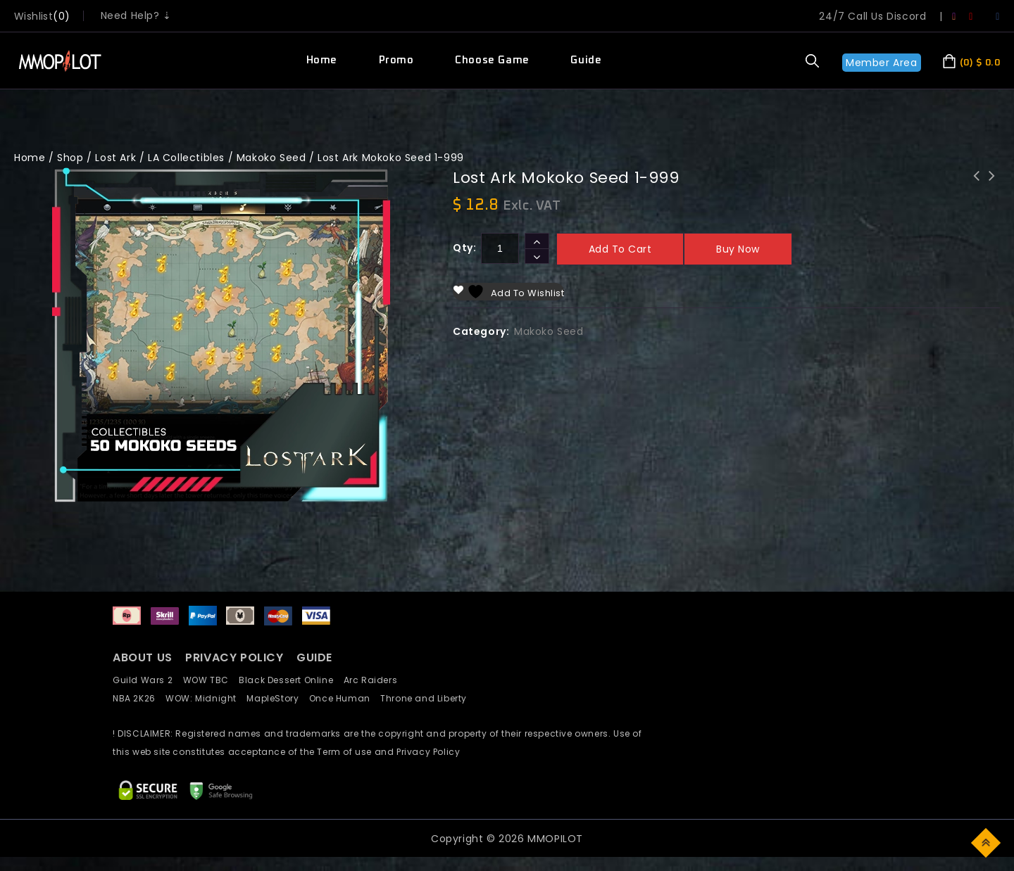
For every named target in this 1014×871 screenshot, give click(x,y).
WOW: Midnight (205, 698)
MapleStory (277, 698)
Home (321, 60)
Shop (70, 158)
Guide (585, 60)
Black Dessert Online (291, 680)
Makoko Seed (271, 158)
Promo (396, 60)
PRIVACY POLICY (236, 657)
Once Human (344, 698)
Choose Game (492, 60)
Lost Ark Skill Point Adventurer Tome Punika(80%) (976, 194)
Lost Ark (115, 158)
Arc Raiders (374, 680)
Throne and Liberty (427, 698)
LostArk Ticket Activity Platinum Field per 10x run (992, 194)
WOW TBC (211, 680)
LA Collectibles (186, 158)
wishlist (33, 16)
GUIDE (314, 657)
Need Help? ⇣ (136, 15)
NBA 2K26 (139, 698)
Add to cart (620, 249)
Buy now (738, 249)
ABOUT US (143, 657)
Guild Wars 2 (146, 680)
